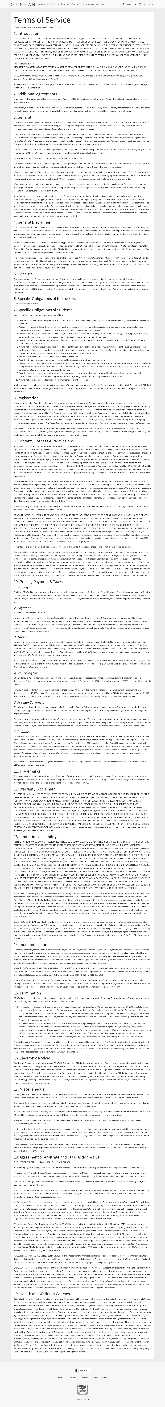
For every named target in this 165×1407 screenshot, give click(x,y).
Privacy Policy (118, 75)
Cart (142, 4)
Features (60, 1377)
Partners (72, 1377)
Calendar (100, 4)
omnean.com (44, 739)
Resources (65, 4)
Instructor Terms (93, 107)
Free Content (53, 4)
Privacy (105, 1377)
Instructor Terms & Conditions (27, 79)
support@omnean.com (83, 749)
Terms (95, 1377)
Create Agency (87, 4)
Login (150, 4)
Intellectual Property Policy (79, 541)
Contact (84, 1377)
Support (75, 4)
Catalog (41, 4)
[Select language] (131, 4)
